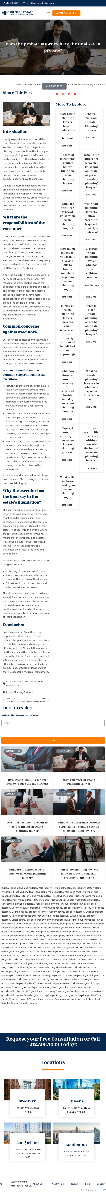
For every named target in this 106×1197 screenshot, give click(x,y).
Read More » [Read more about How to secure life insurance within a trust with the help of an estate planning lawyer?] (91, 468)
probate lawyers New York (80, 923)
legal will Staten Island (89, 888)
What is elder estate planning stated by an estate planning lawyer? (91, 320)
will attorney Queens (63, 947)
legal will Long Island (12, 888)
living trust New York (58, 892)
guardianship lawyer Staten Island (81, 999)
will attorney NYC (42, 947)
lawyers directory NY (42, 939)
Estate (9, 681)
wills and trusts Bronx (48, 955)
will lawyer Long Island (35, 951)
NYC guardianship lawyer (72, 903)
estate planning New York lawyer (29, 983)
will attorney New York (20, 947)
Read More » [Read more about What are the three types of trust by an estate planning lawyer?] (68, 236)
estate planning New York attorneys (51, 979)
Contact (101, 1184)
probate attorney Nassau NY (79, 907)
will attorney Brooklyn (69, 943)
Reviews (74, 1184)
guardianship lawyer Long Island (51, 995)
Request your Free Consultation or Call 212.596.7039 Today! (53, 1041)
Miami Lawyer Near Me (74, 963)
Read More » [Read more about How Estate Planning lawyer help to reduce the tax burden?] (68, 146)
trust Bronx (51, 943)
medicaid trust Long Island (77, 896)
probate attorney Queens (80, 911)
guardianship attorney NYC (16, 991)
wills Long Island (53, 967)
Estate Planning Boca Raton (46, 963)
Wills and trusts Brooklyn (73, 955)
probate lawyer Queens (53, 923)
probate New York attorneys (25, 931)
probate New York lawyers (47, 971)
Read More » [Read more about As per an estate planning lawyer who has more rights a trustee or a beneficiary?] (91, 297)
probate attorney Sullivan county (68, 915)
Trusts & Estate (21, 12)
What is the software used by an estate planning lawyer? (67, 487)
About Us (38, 1184)
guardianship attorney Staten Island (84, 991)
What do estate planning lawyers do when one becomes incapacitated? (91, 385)
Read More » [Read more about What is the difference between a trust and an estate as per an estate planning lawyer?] (91, 195)
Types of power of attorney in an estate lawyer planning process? (67, 440)
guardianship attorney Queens (47, 991)
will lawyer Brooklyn (12, 951)
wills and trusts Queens (75, 959)
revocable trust (36, 943)
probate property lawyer (59, 935)
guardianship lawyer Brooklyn (17, 995)
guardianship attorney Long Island (40, 987)
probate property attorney (30, 935)
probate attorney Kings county (46, 907)
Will (17, 685)
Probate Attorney (30, 193)
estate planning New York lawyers (66, 983)
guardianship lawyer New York (85, 995)
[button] (48, 13)
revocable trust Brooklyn (87, 935)
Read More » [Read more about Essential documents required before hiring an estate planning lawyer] (68, 191)
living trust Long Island (35, 892)
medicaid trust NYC (28, 900)
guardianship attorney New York (76, 987)
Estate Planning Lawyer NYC (16, 999)
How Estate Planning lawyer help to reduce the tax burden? (67, 126)
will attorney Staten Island (89, 947)
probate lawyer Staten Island (31, 927)
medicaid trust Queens (51, 900)
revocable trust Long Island (16, 939)
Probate (28, 692)
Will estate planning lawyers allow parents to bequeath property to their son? (91, 218)
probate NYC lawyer (80, 931)
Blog (87, 1184)
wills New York (69, 967)
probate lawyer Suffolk (60, 927)
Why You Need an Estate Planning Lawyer (91, 122)
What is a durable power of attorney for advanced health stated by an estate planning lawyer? (67, 391)
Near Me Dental (9, 1003)
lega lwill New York (33, 888)
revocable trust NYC (93, 939)
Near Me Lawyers (28, 1003)
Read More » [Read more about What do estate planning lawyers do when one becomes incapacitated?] (91, 407)
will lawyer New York (58, 951)
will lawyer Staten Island (23, 955)
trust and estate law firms (76, 971)
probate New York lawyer (55, 931)
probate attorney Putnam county (47, 911)
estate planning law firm (21, 14)
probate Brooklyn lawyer (40, 919)
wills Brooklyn (23, 963)
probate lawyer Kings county (70, 919)
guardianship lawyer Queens (47, 999)
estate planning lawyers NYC (16, 971)
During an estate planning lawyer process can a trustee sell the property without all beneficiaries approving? (67, 330)
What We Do (57, 1184)
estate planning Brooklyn (83, 975)
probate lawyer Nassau (26, 923)
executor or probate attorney (33, 613)
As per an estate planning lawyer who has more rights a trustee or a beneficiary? (91, 269)
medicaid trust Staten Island (79, 900)
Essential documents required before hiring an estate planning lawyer (67, 169)
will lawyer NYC (78, 951)
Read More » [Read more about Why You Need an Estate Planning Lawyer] (91, 138)
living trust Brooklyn (12, 892)
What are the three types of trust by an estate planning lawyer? (67, 216)
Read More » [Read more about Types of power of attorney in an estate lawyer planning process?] (68, 460)
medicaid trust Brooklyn (50, 896)
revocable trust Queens (14, 943)
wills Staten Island (87, 967)
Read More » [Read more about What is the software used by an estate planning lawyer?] (68, 505)
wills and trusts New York (27, 959)
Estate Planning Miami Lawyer (28, 967)
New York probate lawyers (44, 903)
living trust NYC (78, 892)
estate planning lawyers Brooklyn (51, 975)
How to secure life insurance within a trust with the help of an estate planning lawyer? (91, 444)
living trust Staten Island (23, 896)
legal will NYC (51, 888)
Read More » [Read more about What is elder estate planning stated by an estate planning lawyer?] (91, 342)
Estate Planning (14, 692)
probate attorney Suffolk (35, 915)
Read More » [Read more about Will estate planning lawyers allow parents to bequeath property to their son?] (91, 240)
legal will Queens (67, 888)
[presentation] (22, 732)
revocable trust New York (68, 939)
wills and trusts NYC (51, 959)
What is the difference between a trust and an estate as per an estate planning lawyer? (91, 171)
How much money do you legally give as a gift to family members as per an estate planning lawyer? (67, 269)
